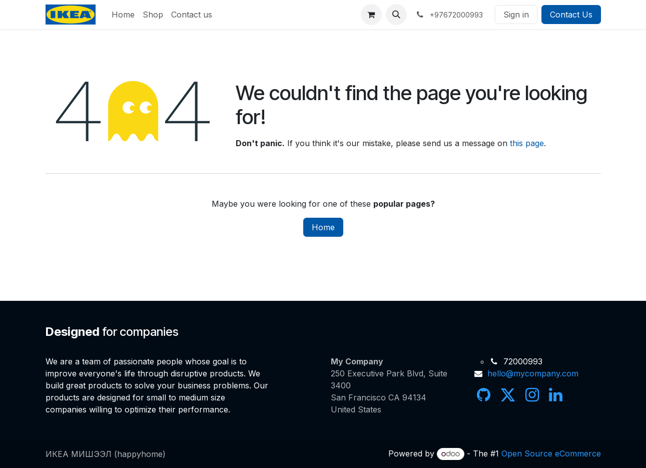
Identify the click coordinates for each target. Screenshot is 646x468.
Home (323, 227)
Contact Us (571, 15)
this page (527, 143)
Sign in (516, 15)
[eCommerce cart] (371, 14)
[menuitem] (123, 15)
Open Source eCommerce (551, 453)
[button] (396, 14)
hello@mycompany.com (532, 373)
